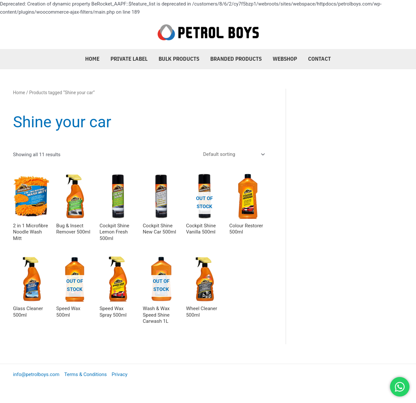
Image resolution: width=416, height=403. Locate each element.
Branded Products (236, 58)
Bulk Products (179, 58)
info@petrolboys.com (36, 374)
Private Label (129, 58)
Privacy (119, 374)
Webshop (285, 58)
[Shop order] (232, 154)
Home (92, 58)
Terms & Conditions (85, 374)
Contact (319, 58)
